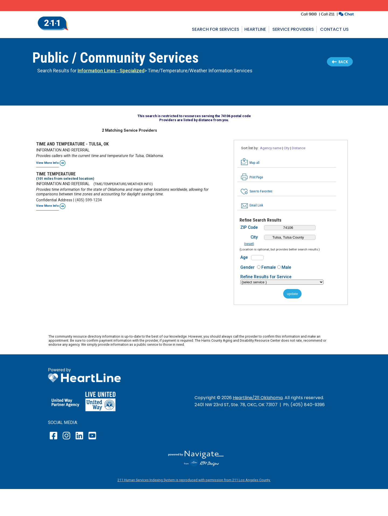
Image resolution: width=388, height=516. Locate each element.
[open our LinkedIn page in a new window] (79, 439)
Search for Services (215, 29)
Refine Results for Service (266, 276)
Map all (254, 163)
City (286, 148)
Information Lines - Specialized (111, 70)
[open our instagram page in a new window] (66, 439)
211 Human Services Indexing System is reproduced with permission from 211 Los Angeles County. (194, 480)
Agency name (270, 148)
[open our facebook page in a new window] (54, 439)
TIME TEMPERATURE (56, 173)
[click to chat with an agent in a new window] (346, 14)
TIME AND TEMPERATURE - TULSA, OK (72, 144)
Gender (247, 267)
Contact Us (334, 29)
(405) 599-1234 (88, 200)
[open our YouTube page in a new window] (92, 439)
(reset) (249, 244)
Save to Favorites (261, 191)
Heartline (255, 29)
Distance (298, 148)
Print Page (256, 177)
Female (268, 267)
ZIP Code (249, 227)
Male (286, 267)
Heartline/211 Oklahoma (258, 398)
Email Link (256, 205)
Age (244, 257)
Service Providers (293, 29)
